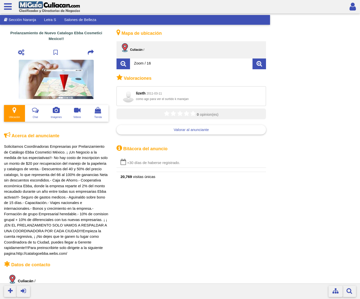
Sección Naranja (20, 20)
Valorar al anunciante (191, 130)
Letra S (50, 20)
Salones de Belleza (80, 20)
